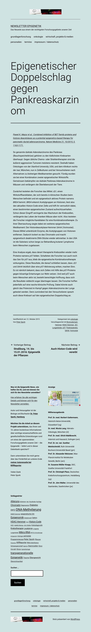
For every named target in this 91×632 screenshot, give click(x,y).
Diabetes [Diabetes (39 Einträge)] (34, 505)
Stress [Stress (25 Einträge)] (18, 549)
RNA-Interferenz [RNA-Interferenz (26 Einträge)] (33, 543)
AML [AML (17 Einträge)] (27, 501)
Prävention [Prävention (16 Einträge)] (13, 543)
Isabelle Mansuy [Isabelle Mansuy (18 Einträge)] (18, 525)
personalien (16, 42)
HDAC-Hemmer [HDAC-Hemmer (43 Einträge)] (18, 521)
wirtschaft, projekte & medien (59, 36)
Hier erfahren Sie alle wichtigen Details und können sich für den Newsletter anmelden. (24, 400)
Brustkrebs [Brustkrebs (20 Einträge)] (32, 501)
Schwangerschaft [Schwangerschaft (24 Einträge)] (17, 546)
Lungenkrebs (57, 328)
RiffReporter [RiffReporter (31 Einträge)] (21, 543)
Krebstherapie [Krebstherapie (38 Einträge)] (17, 528)
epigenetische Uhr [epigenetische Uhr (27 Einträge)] (27, 514)
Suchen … (15, 567)
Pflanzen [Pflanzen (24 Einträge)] (38, 539)
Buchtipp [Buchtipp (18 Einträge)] (38, 501)
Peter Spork (20, 322)
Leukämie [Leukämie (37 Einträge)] (28, 528)
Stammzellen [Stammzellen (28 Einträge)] (33, 546)
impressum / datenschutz (46, 42)
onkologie (38, 36)
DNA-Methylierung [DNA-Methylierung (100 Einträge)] (28, 509)
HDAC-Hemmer (68, 325)
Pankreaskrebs (71, 328)
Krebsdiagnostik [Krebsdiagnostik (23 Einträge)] (36, 525)
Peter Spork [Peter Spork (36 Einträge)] (29, 539)
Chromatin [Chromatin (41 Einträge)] (16, 505)
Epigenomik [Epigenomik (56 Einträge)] (17, 517)
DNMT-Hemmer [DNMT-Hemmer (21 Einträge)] (15, 514)
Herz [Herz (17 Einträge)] (27, 522)
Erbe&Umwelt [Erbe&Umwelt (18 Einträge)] (28, 518)
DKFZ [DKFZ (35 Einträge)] (13, 510)
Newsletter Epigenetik (26, 26)
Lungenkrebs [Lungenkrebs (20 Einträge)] (14, 532)
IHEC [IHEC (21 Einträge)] (12, 525)
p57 (64, 328)
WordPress (75, 619)
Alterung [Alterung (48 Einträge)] (15, 501)
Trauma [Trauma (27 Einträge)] (26, 558)
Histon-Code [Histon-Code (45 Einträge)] (35, 521)
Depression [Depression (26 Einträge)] (25, 505)
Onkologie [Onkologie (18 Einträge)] (20, 536)
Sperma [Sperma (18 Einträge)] (25, 546)
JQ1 (76, 325)
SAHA (67, 331)
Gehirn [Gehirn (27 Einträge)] (34, 518)
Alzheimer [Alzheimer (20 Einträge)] (23, 501)
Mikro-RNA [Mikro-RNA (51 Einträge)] (24, 532)
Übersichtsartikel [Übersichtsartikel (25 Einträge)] (17, 561)
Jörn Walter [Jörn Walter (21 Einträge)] (27, 525)
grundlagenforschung (21, 36)
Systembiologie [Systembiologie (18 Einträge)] (25, 549)
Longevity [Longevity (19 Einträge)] (36, 528)
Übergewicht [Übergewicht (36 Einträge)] (35, 557)
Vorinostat (74, 331)
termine (28, 42)
